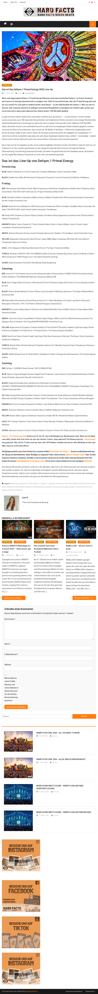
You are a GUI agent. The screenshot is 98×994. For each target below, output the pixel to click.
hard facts (82, 483)
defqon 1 (36, 483)
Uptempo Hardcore (15, 490)
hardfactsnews (38, 487)
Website (7, 665)
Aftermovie (14, 483)
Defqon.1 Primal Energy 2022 (14, 436)
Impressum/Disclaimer (74, 991)
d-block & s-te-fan (25, 483)
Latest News (20, 542)
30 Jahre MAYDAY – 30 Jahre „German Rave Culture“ (85, 598)
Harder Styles (19, 487)
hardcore (10, 487)
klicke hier (88, 461)
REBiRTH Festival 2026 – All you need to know (57, 733)
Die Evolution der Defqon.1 (59, 451)
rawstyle (72, 487)
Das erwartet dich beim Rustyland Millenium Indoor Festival (46, 549)
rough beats (79, 487)
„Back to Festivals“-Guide (75, 455)
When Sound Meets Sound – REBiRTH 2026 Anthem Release (63, 812)
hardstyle (48, 487)
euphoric (51, 483)
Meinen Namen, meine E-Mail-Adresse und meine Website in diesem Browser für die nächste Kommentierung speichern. (11, 689)
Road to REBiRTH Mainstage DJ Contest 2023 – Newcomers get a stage (16, 549)
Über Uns (14, 2)
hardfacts (28, 487)
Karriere (23, 2)
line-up (54, 487)
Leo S (19, 93)
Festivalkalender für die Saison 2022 (30, 461)
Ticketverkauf (89, 439)
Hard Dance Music (71, 483)
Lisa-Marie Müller (72, 555)
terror (87, 487)
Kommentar (9, 619)
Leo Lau (21, 555)
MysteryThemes (32, 991)
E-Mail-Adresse (11, 654)
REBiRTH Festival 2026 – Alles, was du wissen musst (61, 759)
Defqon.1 (44, 483)
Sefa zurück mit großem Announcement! (15, 598)
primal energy (63, 487)
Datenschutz (90, 991)
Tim (54, 555)
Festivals (7, 85)
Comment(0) (29, 93)
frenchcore (60, 483)
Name (7, 644)
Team (5, 2)
